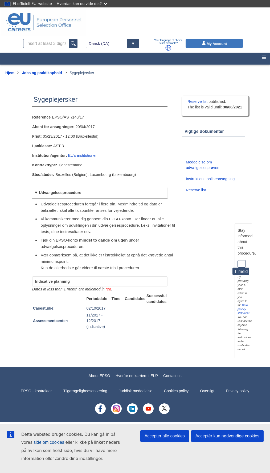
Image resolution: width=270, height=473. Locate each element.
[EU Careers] (43, 22)
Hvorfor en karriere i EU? (137, 376)
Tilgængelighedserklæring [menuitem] (85, 391)
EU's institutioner (82, 155)
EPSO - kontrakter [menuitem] (36, 391)
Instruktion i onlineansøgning (210, 179)
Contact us (172, 376)
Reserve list (197, 101)
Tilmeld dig (241, 272)
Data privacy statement (243, 309)
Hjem (9, 73)
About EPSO (99, 376)
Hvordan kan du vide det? (82, 3)
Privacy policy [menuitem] (237, 391)
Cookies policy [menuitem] (176, 391)
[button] (168, 48)
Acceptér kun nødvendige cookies (227, 436)
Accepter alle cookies (165, 436)
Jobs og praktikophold (42, 73)
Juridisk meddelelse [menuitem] (135, 391)
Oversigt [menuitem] (207, 391)
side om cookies (49, 442)
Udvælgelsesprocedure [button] (60, 193)
